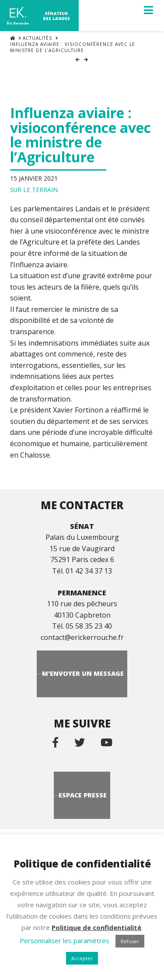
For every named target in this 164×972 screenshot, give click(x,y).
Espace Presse (83, 795)
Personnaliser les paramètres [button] (64, 940)
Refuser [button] (130, 941)
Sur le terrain (34, 189)
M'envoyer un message (83, 673)
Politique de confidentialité (96, 927)
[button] (148, 10)
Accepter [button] (82, 958)
